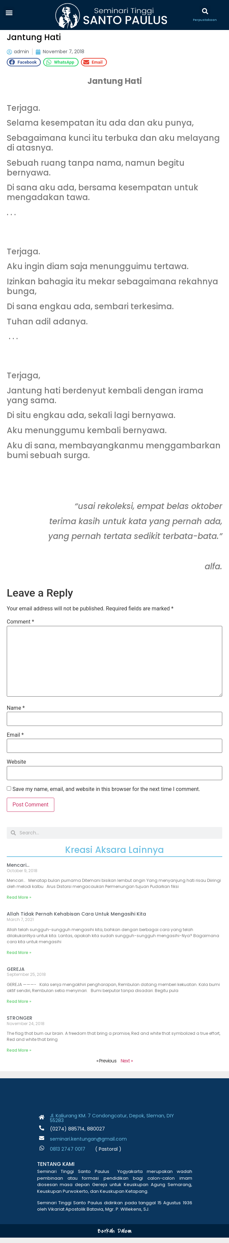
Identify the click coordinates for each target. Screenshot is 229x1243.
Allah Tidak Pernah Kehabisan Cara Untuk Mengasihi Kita (76, 919)
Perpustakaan (205, 20)
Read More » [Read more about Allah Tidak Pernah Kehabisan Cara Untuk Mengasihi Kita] (19, 958)
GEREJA (16, 974)
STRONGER (19, 1023)
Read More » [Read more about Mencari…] (19, 903)
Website (16, 767)
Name (16, 713)
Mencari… (18, 870)
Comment (20, 627)
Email (15, 740)
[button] (9, 12)
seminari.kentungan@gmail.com (88, 1144)
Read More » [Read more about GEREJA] (19, 1007)
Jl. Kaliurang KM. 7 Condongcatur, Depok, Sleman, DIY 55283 (112, 1123)
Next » (127, 1066)
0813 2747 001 (66, 1154)
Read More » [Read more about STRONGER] (19, 1056)
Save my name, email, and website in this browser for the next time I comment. (106, 794)
